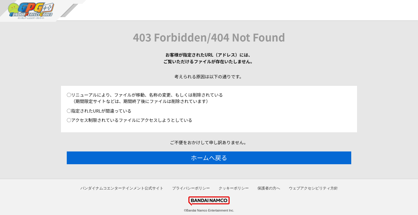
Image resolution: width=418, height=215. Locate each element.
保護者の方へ (268, 188)
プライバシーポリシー (191, 188)
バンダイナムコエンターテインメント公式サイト (121, 188)
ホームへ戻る (209, 157)
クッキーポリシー (234, 188)
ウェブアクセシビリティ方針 (313, 188)
